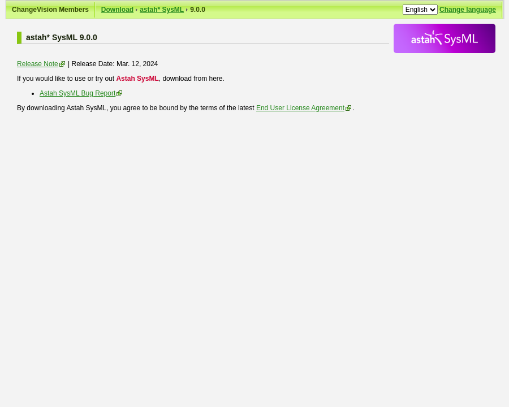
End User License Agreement (300, 108)
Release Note (37, 64)
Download (117, 10)
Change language (467, 10)
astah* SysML (162, 10)
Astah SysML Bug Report (77, 93)
